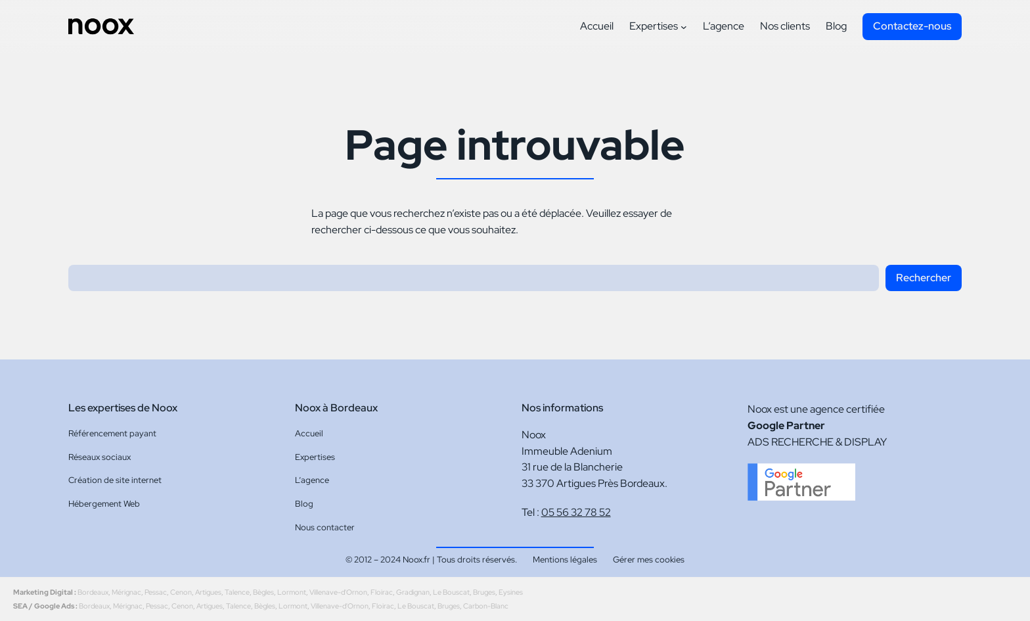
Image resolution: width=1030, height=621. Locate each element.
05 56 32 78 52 (576, 512)
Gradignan (413, 592)
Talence (237, 592)
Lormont (291, 592)
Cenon (181, 592)
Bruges (484, 592)
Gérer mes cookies (648, 559)
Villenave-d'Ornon (338, 592)
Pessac (156, 592)
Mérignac (126, 592)
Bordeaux (93, 592)
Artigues (208, 592)
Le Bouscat (451, 592)
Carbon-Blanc (485, 605)
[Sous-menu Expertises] (684, 27)
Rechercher (923, 278)
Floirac (381, 592)
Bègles (263, 592)
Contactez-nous (912, 26)
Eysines (511, 592)
